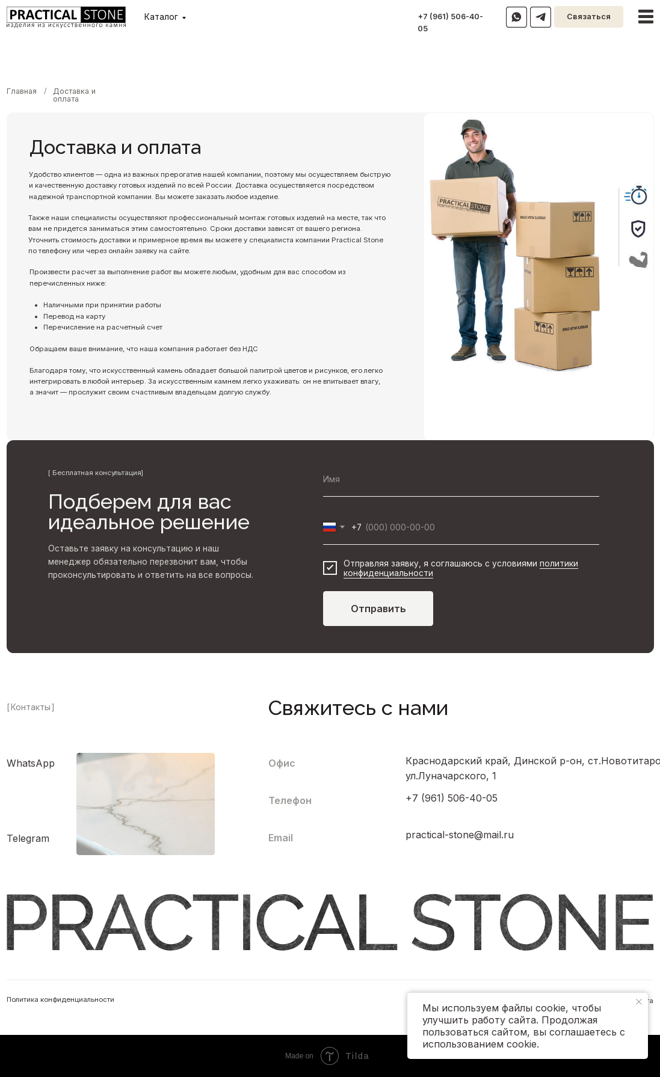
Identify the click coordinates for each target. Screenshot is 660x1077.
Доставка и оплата (74, 95)
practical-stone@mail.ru (460, 835)
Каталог (161, 17)
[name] (461, 479)
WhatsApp (31, 763)
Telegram (28, 838)
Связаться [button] (589, 16)
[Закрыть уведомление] (639, 1002)
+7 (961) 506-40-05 (452, 798)
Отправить (378, 609)
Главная (22, 91)
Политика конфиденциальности (60, 999)
